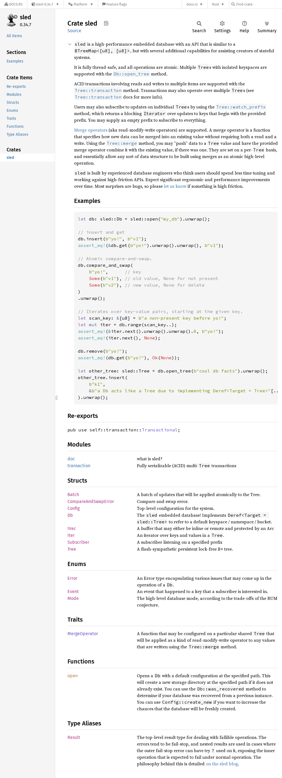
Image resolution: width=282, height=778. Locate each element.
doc (71, 458)
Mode (73, 598)
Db (70, 515)
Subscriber (78, 542)
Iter (71, 535)
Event (73, 591)
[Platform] (81, 4)
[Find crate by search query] (259, 4)
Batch (73, 494)
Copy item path (106, 23)
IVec (71, 528)
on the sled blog (222, 764)
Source (74, 30)
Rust (215, 4)
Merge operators (90, 130)
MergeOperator (82, 633)
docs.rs (192, 4)
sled (25, 17)
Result (73, 737)
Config (73, 508)
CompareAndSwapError (90, 501)
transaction (78, 465)
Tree (71, 549)
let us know (175, 186)
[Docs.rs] (13, 4)
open (72, 675)
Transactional (160, 429)
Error (72, 578)
